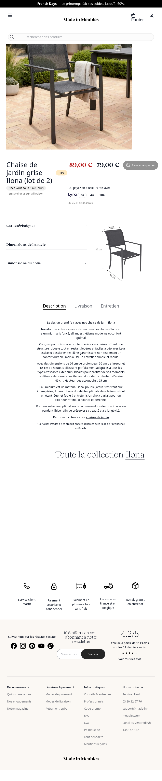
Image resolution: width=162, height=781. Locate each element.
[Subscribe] (93, 654)
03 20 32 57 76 (132, 701)
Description (54, 306)
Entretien (110, 306)
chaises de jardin (97, 417)
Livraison (83, 306)
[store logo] (81, 19)
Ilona (135, 454)
